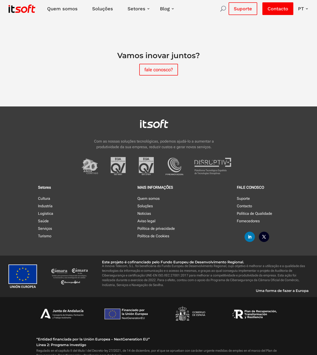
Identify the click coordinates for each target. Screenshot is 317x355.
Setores (136, 8)
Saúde (43, 221)
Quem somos (62, 8)
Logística (45, 213)
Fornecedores (248, 221)
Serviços (45, 228)
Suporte (243, 8)
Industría (45, 206)
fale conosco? (158, 69)
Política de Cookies (153, 236)
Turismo (44, 236)
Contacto (278, 8)
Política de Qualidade (254, 213)
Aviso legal (146, 221)
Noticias (144, 213)
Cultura (44, 198)
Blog (165, 8)
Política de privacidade (156, 228)
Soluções (102, 8)
